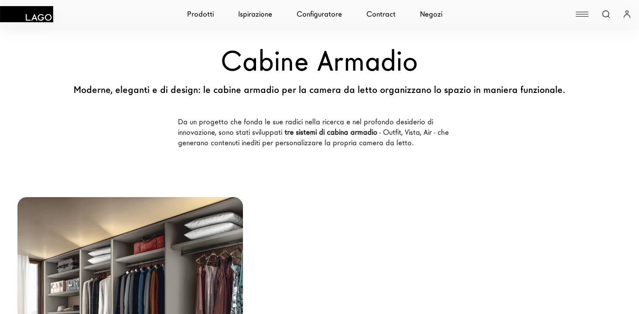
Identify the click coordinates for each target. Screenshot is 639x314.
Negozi (431, 14)
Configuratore (319, 14)
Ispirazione (255, 14)
